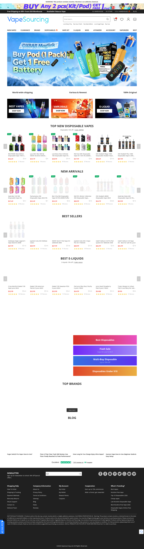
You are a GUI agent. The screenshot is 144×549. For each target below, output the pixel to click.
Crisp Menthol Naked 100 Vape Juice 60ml (16, 287)
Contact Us (10, 505)
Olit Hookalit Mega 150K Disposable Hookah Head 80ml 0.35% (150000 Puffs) (104, 155)
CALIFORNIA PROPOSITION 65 (84, 516)
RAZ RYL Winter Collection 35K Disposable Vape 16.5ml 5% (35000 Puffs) (82, 198)
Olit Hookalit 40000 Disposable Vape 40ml (103, 197)
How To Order (11, 489)
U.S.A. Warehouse (123, 11)
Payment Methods (13, 495)
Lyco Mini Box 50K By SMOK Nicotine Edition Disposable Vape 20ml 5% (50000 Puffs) (38, 156)
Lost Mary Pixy (67, 24)
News (35, 505)
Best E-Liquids (72, 258)
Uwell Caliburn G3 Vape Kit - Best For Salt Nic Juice (127, 242)
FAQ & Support (12, 502)
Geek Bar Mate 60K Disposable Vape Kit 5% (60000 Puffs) (126, 198)
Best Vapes (114, 489)
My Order (62, 489)
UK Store (109, 11)
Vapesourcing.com (67, 546)
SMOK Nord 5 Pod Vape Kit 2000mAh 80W (61, 242)
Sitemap (36, 499)
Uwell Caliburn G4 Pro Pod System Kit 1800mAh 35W (105, 242)
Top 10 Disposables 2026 (119, 495)
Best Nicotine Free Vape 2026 (120, 505)
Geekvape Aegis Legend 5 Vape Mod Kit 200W (16, 242)
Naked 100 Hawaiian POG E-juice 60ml (60, 287)
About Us (36, 489)
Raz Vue (107, 24)
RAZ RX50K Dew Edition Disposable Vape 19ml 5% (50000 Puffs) (16, 155)
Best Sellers (72, 216)
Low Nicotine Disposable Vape (121, 502)
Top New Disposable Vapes (72, 126)
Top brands (72, 384)
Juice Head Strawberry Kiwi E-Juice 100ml (103, 287)
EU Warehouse (97, 11)
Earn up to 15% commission (94, 489)
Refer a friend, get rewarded (94, 492)
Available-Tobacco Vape (56, 11)
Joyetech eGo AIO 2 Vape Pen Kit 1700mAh (82, 242)
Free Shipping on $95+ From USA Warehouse (24, 11)
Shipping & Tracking (14, 492)
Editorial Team (12, 508)
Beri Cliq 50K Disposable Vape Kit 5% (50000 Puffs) (60, 197)
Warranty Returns (13, 499)
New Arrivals (72, 171)
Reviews (35, 508)
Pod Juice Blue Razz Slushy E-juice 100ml (83, 287)
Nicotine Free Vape (117, 492)
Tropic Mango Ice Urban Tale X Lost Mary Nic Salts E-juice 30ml (126, 288)
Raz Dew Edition (88, 24)
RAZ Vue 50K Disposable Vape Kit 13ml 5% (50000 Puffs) (82, 155)
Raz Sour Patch (77, 24)
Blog (135, 11)
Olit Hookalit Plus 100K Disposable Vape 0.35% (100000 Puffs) (125, 155)
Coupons (62, 499)
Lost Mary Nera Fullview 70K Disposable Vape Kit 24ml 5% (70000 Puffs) (60, 155)
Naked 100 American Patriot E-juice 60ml (37, 287)
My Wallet (62, 492)
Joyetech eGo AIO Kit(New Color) (38, 242)
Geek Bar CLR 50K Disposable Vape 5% (15, 197)
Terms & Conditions (39, 495)
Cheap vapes (115, 499)
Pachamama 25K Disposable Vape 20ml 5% (38, 197)
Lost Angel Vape (99, 24)
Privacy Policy (37, 492)
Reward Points (64, 495)
